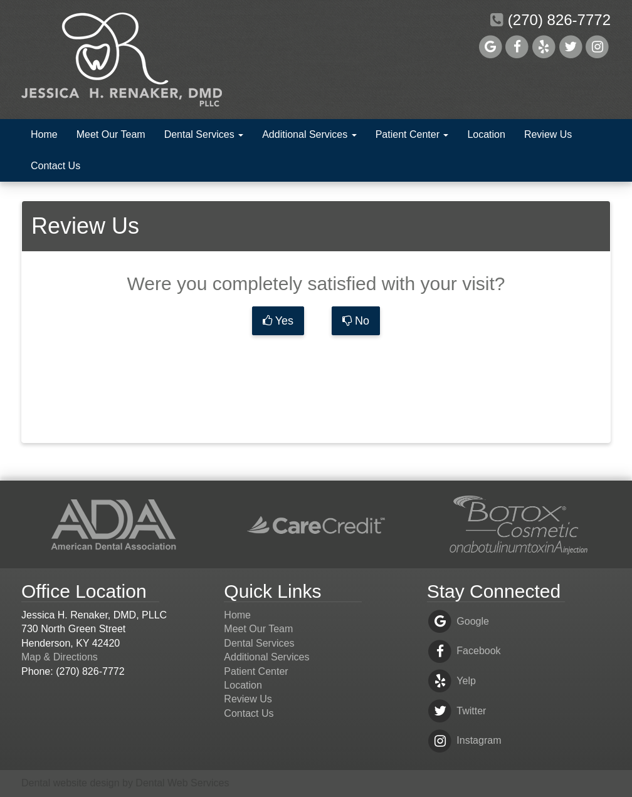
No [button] (355, 321)
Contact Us (55, 165)
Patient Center (412, 134)
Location (486, 134)
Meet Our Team (110, 134)
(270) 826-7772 (550, 19)
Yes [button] (278, 321)
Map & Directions (59, 657)
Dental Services (204, 134)
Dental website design (70, 783)
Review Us (548, 134)
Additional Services (309, 134)
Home (44, 134)
